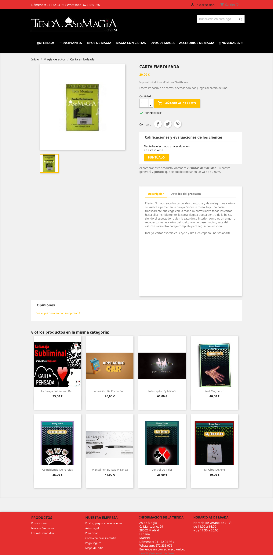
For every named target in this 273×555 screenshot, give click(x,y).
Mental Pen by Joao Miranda (110, 469)
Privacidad (92, 533)
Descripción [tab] (156, 194)
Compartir (158, 124)
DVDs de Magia (163, 43)
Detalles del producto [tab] (186, 194)
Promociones (39, 523)
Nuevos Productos (42, 528)
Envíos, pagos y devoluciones (103, 523)
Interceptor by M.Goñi (162, 391)
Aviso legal (92, 528)
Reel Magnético (214, 391)
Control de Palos (162, 469)
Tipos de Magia (98, 43)
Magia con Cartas (131, 43)
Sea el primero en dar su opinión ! (58, 313)
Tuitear (168, 124)
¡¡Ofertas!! (45, 43)
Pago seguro (93, 543)
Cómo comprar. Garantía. (101, 538)
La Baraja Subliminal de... (57, 391)
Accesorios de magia (196, 43)
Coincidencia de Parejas (57, 469)
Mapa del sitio (94, 548)
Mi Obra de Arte (214, 469)
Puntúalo (156, 157)
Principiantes (70, 43)
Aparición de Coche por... (110, 391)
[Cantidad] (143, 103)
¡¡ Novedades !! (231, 43)
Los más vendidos (42, 533)
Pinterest (177, 124)
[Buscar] (221, 19)
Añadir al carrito (177, 103)
